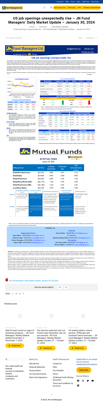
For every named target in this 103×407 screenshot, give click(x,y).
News (78, 2)
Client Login (71, 7)
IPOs (79, 7)
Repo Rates (95, 2)
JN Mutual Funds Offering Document (63, 378)
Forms (73, 2)
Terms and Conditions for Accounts (63, 384)
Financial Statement (37, 367)
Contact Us (60, 2)
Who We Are (34, 364)
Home (31, 27)
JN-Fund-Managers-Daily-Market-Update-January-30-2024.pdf (31, 281)
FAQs (67, 2)
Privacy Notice (35, 370)
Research (43, 27)
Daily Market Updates (60, 27)
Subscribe (83, 370)
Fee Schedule (58, 370)
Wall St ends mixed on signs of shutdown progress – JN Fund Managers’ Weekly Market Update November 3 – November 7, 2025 (19, 335)
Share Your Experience (38, 377)
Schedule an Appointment (91, 7)
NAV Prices (85, 2)
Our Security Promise (37, 374)
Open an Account (59, 7)
